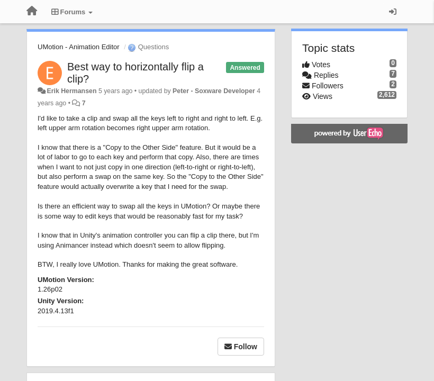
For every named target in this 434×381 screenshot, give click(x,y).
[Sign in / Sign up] (392, 12)
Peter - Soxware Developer (214, 91)
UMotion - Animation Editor (79, 47)
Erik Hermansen (71, 91)
